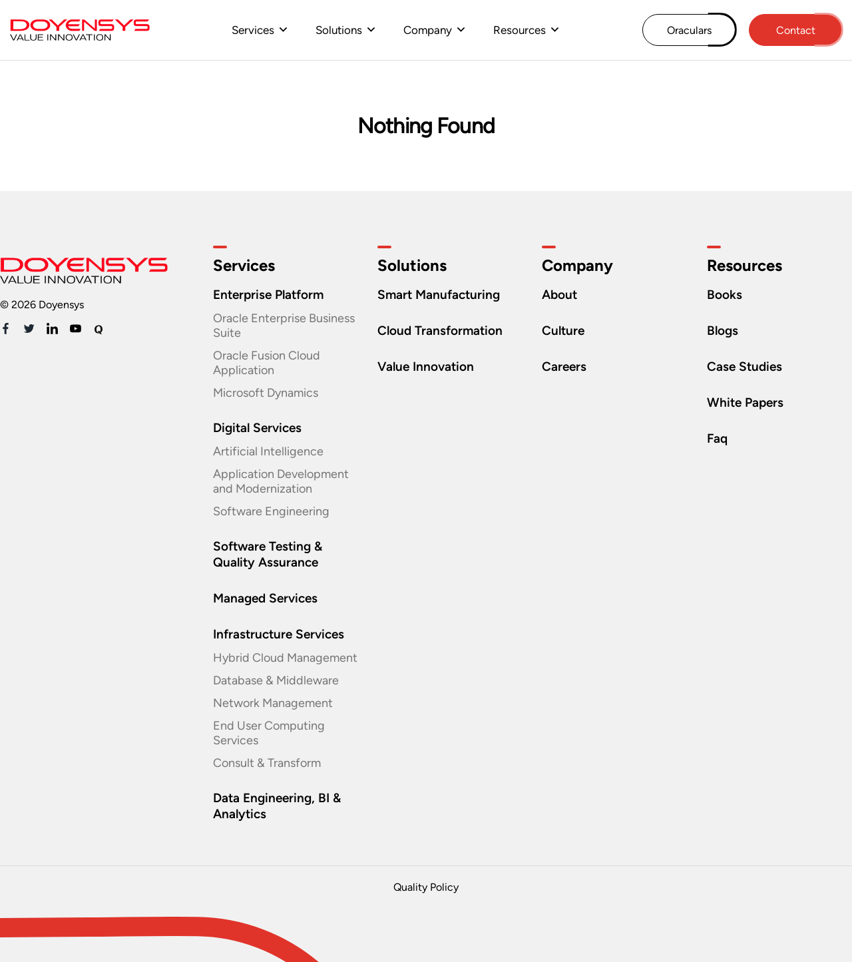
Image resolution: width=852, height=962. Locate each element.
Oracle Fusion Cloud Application (266, 362)
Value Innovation (425, 366)
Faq (717, 438)
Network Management (273, 703)
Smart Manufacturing (438, 294)
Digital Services (257, 427)
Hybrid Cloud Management (285, 657)
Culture (563, 330)
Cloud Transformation (440, 330)
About (559, 294)
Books (724, 294)
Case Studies (744, 366)
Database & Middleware (276, 680)
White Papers (745, 402)
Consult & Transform (267, 763)
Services (253, 30)
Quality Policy (426, 887)
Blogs (722, 330)
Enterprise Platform (268, 294)
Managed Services (265, 598)
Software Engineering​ (271, 511)
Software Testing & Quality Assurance (267, 554)
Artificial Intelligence (268, 451)
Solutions (339, 30)
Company (427, 30)
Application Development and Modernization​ (281, 481)
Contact (795, 30)
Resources (519, 30)
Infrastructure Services (278, 634)
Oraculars (689, 30)
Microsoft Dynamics (265, 392)
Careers (564, 366)
